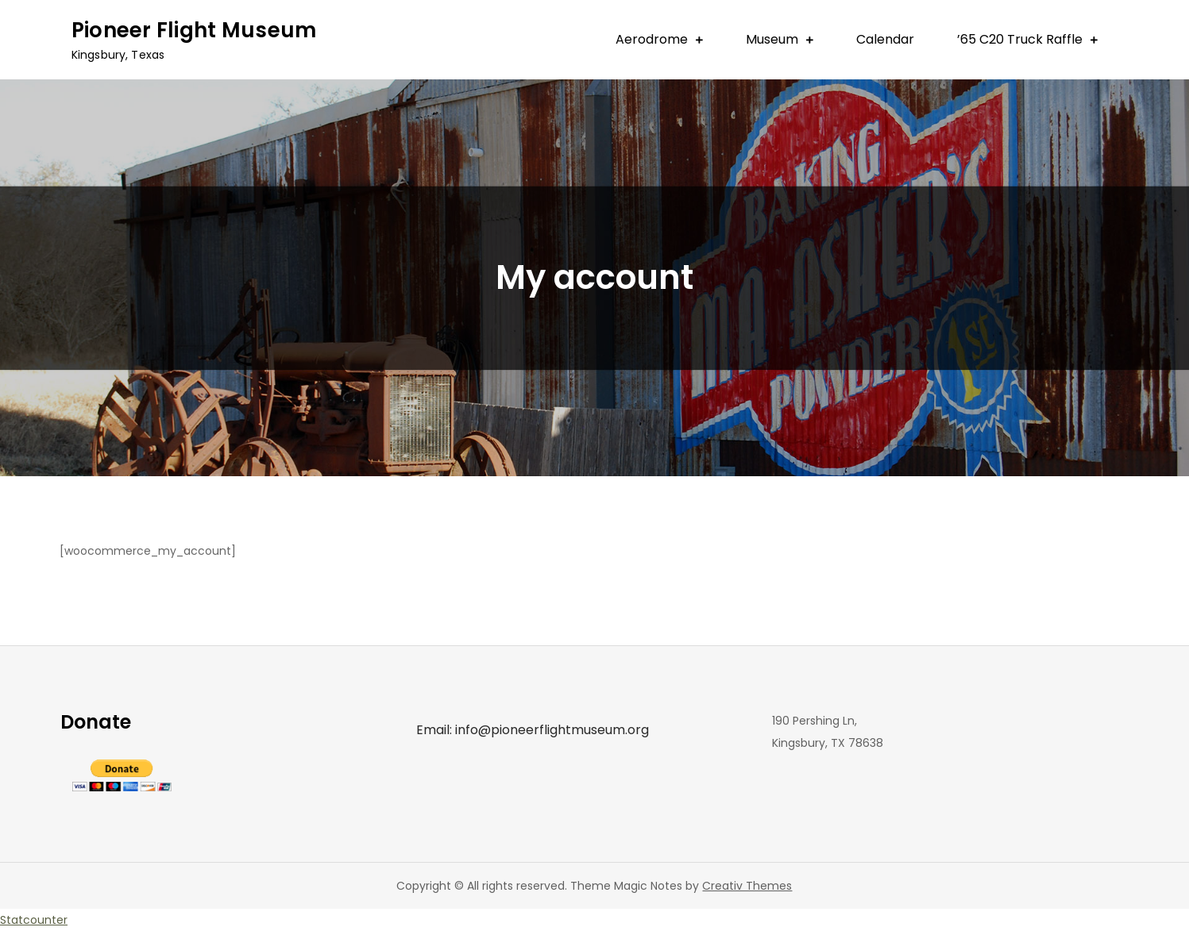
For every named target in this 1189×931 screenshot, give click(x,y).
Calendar (885, 39)
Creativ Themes (747, 886)
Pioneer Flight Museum (193, 30)
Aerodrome (652, 39)
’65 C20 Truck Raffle (1020, 39)
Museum (772, 39)
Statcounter (34, 920)
